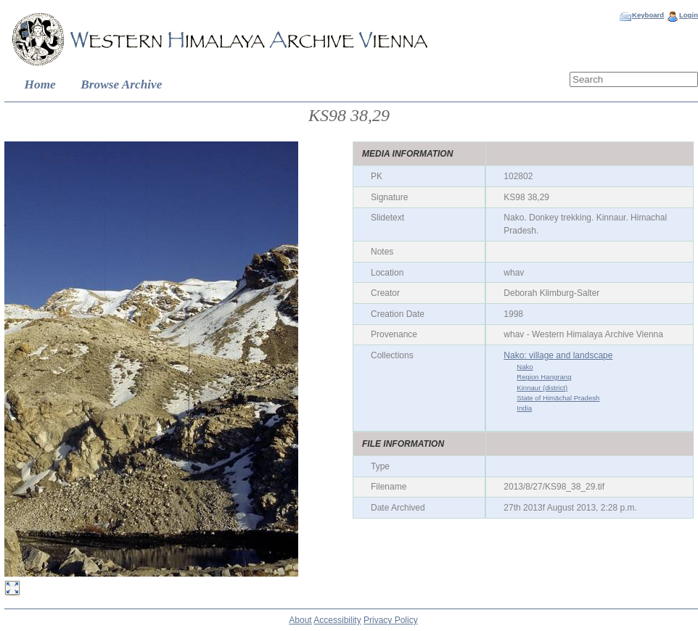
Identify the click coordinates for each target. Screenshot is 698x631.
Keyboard (648, 15)
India (524, 408)
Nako (525, 367)
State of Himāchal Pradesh (558, 398)
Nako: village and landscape (558, 355)
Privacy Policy (391, 620)
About (300, 620)
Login (688, 15)
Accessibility (337, 620)
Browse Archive (121, 84)
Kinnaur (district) (542, 388)
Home (40, 84)
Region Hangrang (544, 377)
